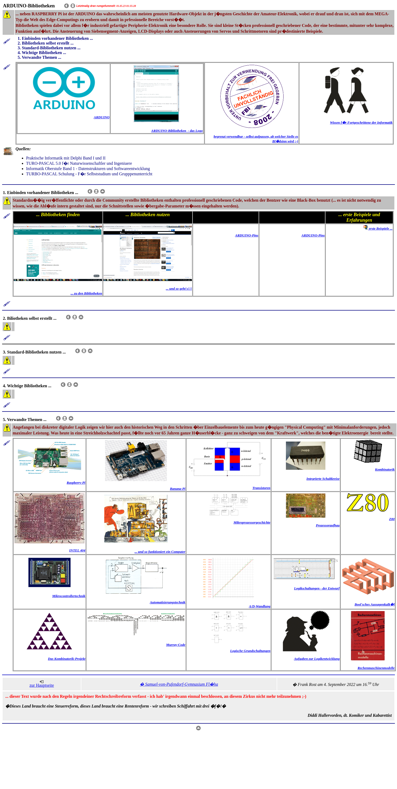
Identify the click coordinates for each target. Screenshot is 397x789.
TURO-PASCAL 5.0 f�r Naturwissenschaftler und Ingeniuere (79, 163)
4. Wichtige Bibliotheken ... (42, 52)
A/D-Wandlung (259, 606)
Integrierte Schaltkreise (323, 479)
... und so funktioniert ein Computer (160, 552)
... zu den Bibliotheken (86, 293)
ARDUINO (102, 117)
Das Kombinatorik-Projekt (66, 659)
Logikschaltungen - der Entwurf (317, 588)
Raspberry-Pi (76, 483)
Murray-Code (175, 645)
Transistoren (261, 488)
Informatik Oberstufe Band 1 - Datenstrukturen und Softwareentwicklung (88, 168)
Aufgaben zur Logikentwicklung (317, 659)
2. (20, 43)
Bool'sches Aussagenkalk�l (375, 604)
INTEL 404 (77, 550)
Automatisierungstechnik (167, 602)
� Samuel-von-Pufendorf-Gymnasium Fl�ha (179, 684)
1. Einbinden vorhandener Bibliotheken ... (55, 38)
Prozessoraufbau (328, 525)
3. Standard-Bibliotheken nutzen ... (49, 48)
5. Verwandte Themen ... (39, 57)
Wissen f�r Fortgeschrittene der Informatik (361, 122)
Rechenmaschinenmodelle (376, 668)
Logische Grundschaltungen (250, 651)
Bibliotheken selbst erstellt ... (47, 43)
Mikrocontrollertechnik (68, 596)
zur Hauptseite (41, 685)
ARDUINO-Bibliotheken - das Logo (177, 131)
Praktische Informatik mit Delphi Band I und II (66, 158)
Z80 (392, 519)
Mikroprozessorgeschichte (252, 522)
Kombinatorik (385, 469)
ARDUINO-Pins (246, 235)
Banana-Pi (177, 489)
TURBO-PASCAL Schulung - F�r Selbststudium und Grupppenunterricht (89, 174)
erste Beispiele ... (378, 228)
